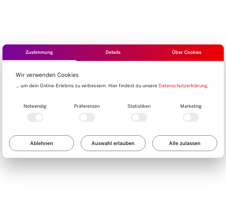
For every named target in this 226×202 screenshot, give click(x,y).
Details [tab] (113, 52)
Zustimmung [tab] (39, 52)
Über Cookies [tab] (186, 52)
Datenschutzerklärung (183, 85)
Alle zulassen (184, 142)
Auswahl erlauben (113, 142)
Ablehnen (41, 142)
